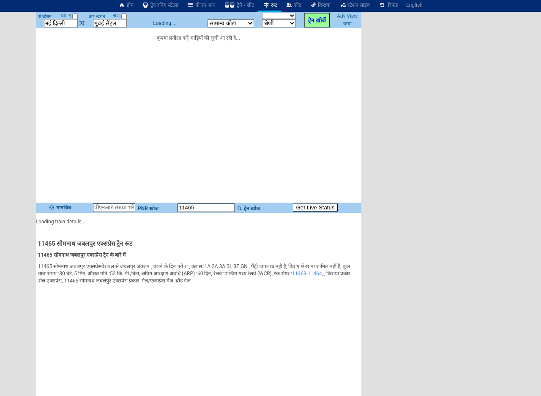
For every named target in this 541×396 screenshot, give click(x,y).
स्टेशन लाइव (354, 5)
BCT (119, 16)
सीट (293, 5)
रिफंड (388, 5)
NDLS (69, 16)
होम (126, 5)
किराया (320, 5)
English (414, 5)
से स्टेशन (45, 16)
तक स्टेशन (97, 16)
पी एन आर (201, 5)
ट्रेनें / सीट (238, 5)
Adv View (347, 16)
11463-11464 (307, 274)
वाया (347, 24)
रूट (269, 5)
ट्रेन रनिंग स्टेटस (160, 5)
